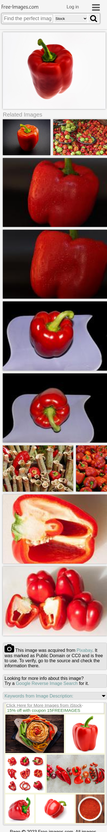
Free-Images (20, 7)
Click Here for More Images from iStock (44, 704)
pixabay (84, 649)
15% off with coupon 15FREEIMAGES (43, 709)
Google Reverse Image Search (47, 682)
